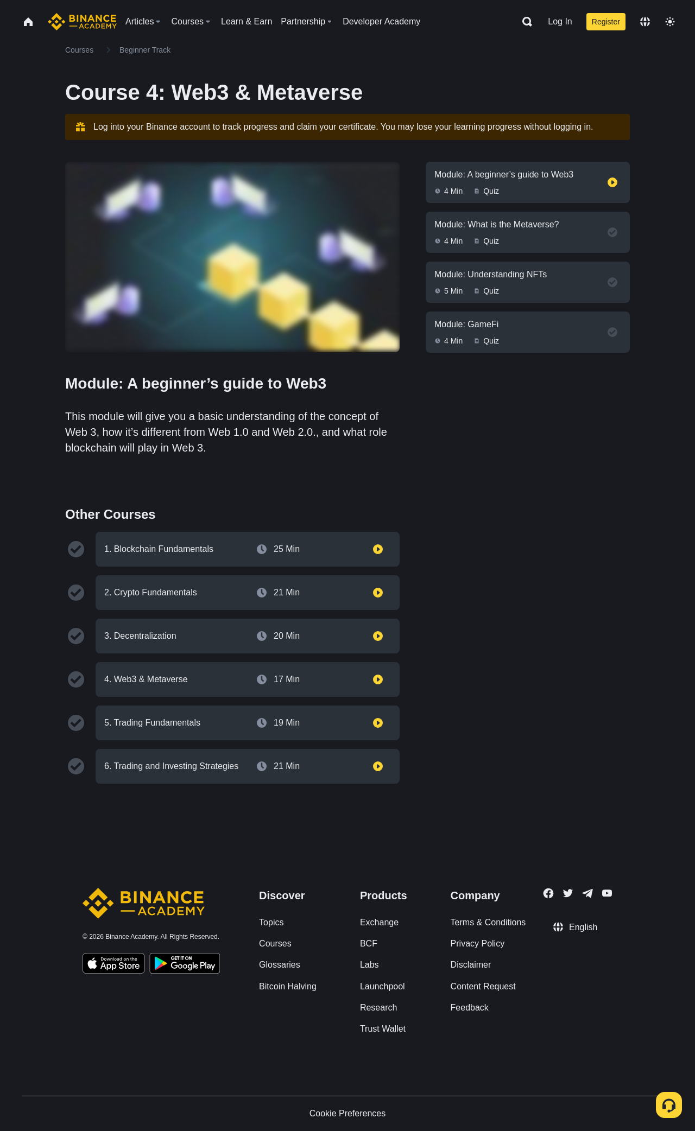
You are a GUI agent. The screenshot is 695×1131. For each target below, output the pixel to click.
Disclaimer (471, 964)
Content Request (483, 986)
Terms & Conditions (488, 922)
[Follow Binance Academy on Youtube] (607, 893)
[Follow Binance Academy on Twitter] (568, 893)
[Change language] (645, 21)
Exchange (379, 922)
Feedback (470, 1007)
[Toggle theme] (670, 22)
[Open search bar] (524, 21)
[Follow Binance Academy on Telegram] (587, 893)
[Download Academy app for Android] (184, 965)
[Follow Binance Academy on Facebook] (548, 893)
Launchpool (382, 986)
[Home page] (82, 21)
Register (606, 21)
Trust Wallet (383, 1028)
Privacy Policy (478, 943)
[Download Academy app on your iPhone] (114, 965)
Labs (369, 964)
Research (378, 1007)
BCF (368, 943)
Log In (560, 21)
